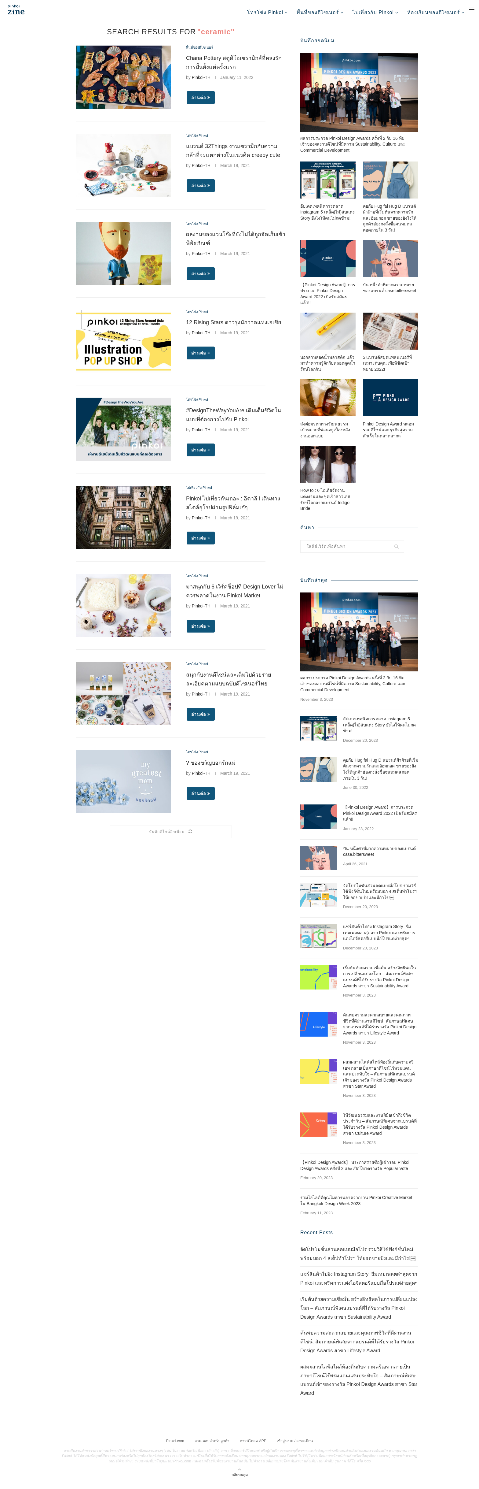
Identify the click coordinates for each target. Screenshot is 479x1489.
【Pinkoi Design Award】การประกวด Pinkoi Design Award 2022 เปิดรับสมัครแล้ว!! (327, 299)
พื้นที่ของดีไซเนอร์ (318, 12)
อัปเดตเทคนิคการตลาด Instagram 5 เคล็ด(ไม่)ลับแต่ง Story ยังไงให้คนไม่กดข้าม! (327, 218)
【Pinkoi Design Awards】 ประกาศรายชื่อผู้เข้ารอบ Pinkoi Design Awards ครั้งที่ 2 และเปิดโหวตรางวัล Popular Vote (354, 1171)
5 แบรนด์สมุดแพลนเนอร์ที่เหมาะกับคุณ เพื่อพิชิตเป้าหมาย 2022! (387, 369)
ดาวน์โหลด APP (253, 1446)
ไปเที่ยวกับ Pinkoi (373, 12)
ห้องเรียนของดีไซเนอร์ (433, 12)
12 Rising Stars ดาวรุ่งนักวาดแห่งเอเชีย (233, 327)
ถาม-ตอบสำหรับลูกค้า (212, 1446)
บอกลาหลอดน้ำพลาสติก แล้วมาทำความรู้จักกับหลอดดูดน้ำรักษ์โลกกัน (327, 369)
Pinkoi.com (175, 1446)
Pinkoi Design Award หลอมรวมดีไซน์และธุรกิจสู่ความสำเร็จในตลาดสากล (388, 435)
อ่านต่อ (200, 102)
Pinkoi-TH (201, 82)
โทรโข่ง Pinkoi (265, 12)
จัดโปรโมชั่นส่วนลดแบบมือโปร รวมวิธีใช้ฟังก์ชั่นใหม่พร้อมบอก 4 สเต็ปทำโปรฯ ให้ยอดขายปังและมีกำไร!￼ (380, 897)
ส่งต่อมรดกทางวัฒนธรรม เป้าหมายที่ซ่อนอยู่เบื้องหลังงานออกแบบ (325, 435)
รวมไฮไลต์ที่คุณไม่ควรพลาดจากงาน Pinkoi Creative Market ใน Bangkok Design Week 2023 (356, 1206)
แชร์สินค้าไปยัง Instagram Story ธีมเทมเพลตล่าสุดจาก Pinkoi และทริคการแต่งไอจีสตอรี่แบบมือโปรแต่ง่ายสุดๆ (379, 938)
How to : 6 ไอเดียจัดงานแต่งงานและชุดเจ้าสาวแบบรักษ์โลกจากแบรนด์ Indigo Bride (326, 505)
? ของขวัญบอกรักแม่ (211, 767)
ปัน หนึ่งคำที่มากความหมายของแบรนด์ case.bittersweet (389, 293)
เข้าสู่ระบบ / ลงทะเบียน (295, 1446)
